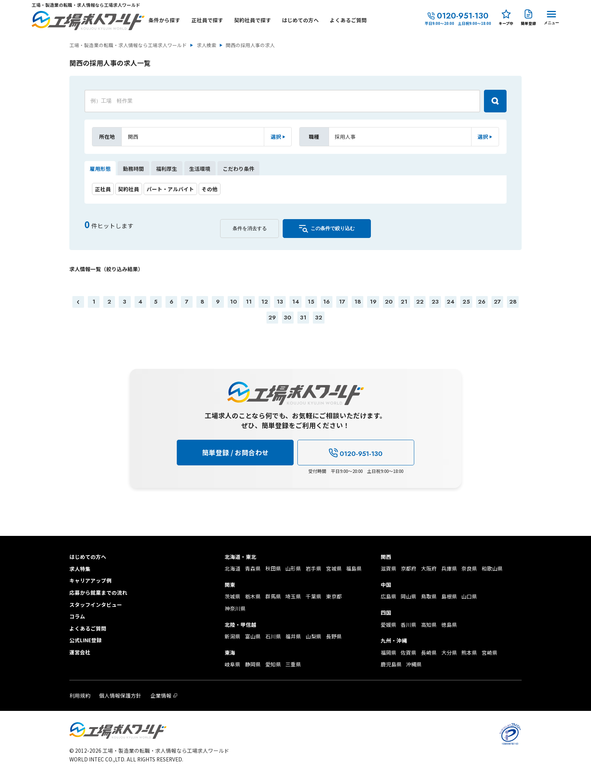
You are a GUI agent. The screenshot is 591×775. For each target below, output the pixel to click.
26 (481, 301)
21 (404, 301)
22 (420, 301)
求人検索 (206, 45)
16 (326, 301)
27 (497, 301)
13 (280, 301)
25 (466, 301)
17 (342, 301)
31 (303, 317)
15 (311, 301)
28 (513, 301)
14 (295, 301)
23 (435, 301)
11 (249, 301)
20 (389, 301)
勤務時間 (133, 168)
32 (318, 317)
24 (451, 301)
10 (233, 301)
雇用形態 (100, 168)
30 (287, 317)
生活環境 (199, 168)
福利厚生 (166, 168)
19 (373, 301)
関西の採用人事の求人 (250, 45)
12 (264, 301)
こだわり (238, 168)
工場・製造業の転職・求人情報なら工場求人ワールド (128, 45)
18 (357, 301)
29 (272, 317)
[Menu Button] (551, 17)
